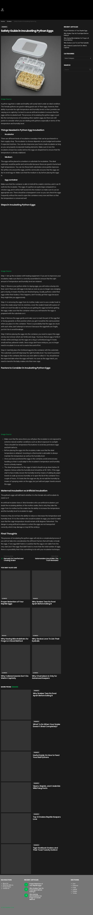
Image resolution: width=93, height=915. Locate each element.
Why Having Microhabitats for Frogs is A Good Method (14, 639)
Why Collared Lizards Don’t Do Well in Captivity (14, 677)
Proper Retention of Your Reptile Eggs (12, 602)
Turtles (75, 893)
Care (74, 883)
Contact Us (6, 888)
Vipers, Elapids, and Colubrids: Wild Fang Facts (47, 787)
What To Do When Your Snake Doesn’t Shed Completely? (46, 725)
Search (90, 70)
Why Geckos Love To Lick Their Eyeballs (46, 639)
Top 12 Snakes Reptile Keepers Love (47, 818)
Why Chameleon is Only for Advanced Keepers (44, 677)
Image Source (6, 99)
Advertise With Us (8, 885)
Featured (75, 885)
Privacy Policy (7, 887)
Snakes (35, 598)
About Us (5, 883)
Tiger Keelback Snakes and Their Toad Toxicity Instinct (45, 849)
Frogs (4, 635)
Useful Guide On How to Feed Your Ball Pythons (46, 756)
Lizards (4, 598)
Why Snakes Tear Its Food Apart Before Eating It (43, 602)
